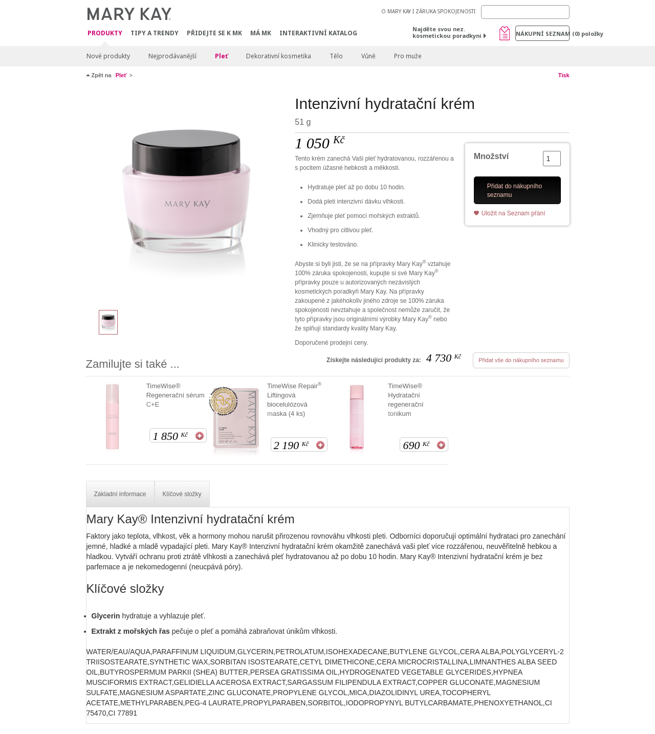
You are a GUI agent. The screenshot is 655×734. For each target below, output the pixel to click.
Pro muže (408, 56)
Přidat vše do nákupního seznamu (520, 360)
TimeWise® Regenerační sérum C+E (175, 395)
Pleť (221, 56)
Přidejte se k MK (214, 33)
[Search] (525, 12)
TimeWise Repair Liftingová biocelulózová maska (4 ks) (294, 399)
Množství (491, 156)
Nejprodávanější (172, 56)
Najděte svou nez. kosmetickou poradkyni (447, 32)
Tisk (564, 75)
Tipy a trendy (154, 33)
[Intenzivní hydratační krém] (187, 197)
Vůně (368, 56)
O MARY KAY (396, 11)
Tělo (336, 56)
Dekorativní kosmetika (278, 56)
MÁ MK (260, 33)
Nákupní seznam (543, 33)
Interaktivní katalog (318, 33)
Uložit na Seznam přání (513, 213)
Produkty (105, 33)
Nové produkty (108, 56)
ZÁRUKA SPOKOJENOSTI (445, 11)
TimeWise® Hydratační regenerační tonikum (405, 399)
